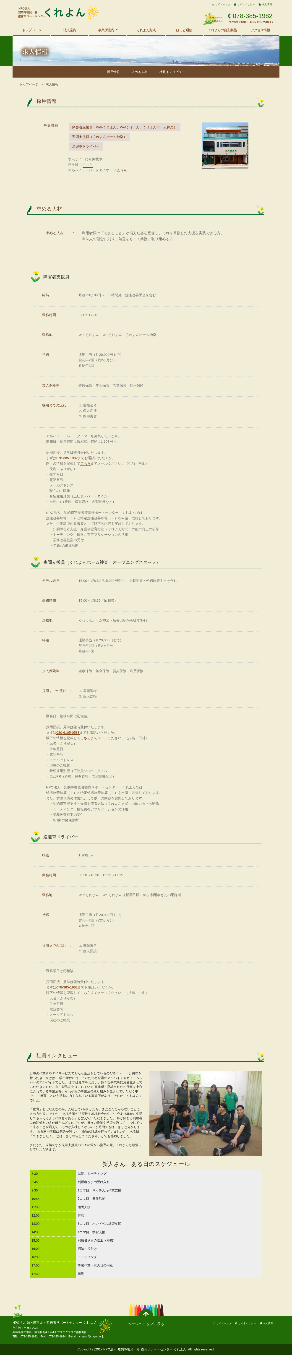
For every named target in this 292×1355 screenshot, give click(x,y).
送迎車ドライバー (85, 146)
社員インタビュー (172, 72)
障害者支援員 (124, 127)
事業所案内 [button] (106, 30)
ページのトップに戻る (146, 1324)
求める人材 (140, 72)
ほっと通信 (184, 30)
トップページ (31, 30)
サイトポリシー (246, 4)
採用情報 (113, 72)
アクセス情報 (260, 30)
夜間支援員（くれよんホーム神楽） (99, 137)
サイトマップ (222, 4)
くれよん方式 (146, 30)
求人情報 (267, 4)
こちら (88, 164)
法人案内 (69, 30)
